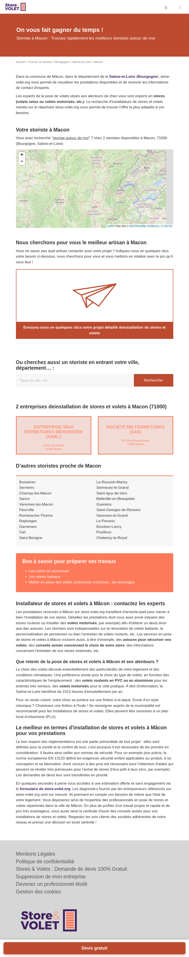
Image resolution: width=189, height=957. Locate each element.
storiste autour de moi (70, 138)
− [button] (21, 161)
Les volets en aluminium (49, 571)
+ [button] (21, 155)
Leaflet (110, 226)
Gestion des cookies (38, 892)
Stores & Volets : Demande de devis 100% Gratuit (71, 869)
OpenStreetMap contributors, (145, 226)
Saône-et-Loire (81, 62)
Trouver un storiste (40, 62)
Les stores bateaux (45, 576)
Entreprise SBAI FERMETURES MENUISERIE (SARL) (53, 431)
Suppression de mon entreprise (51, 876)
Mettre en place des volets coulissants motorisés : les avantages (82, 582)
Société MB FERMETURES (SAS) (135, 429)
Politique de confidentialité (45, 861)
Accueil (20, 62)
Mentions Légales (35, 854)
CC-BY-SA (166, 226)
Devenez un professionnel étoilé (51, 884)
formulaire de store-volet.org (45, 789)
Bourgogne (62, 62)
